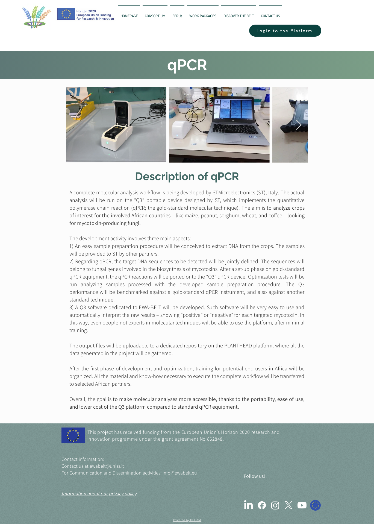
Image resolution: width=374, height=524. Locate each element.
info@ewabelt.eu (180, 473)
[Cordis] (315, 505)
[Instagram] (275, 505)
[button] (285, 31)
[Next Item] (299, 125)
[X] (288, 505)
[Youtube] (302, 505)
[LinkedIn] (248, 505)
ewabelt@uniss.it (107, 466)
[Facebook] (262, 505)
